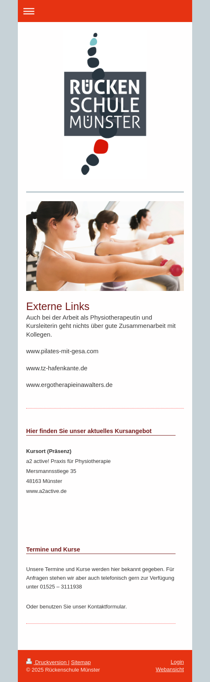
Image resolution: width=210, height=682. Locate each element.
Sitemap (81, 662)
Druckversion (47, 662)
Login (177, 662)
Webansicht (170, 669)
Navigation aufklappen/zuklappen (105, 11)
